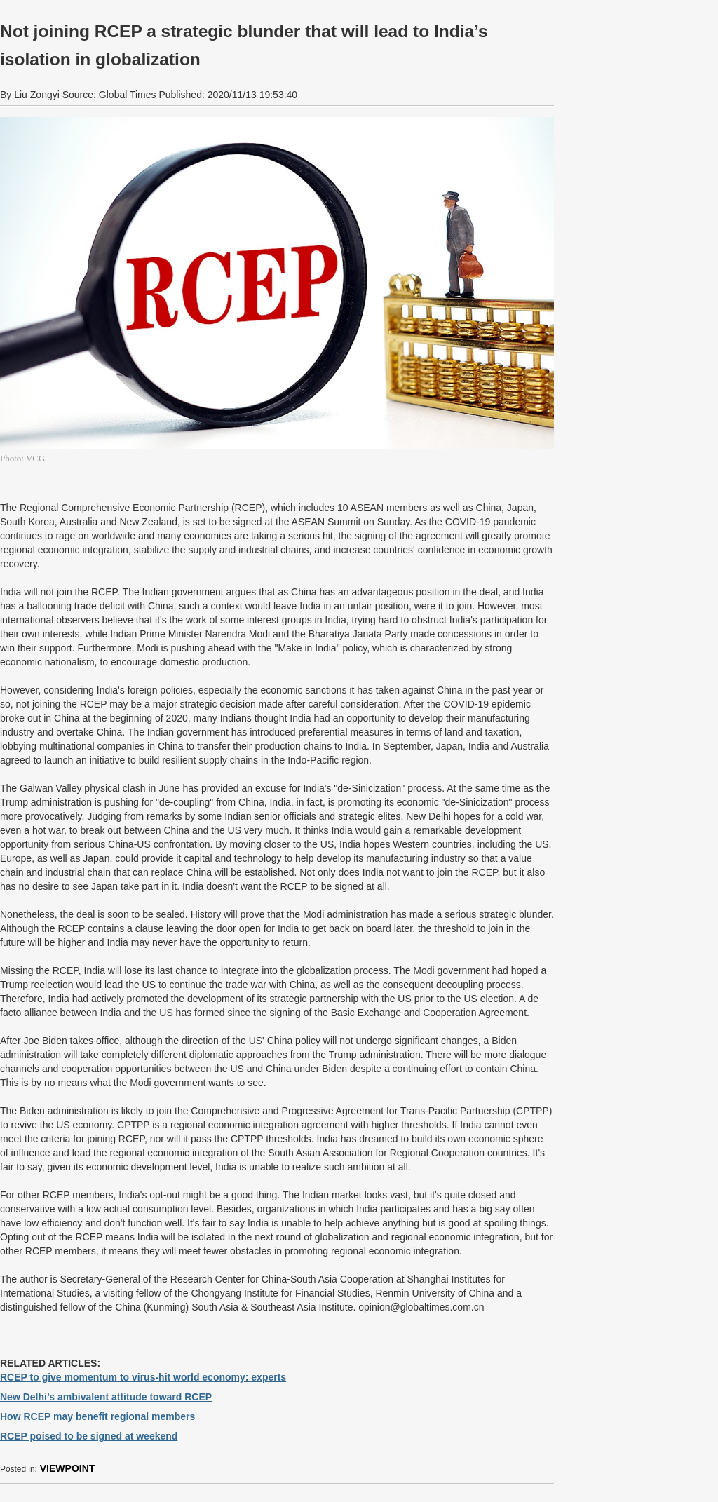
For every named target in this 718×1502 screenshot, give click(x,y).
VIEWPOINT (67, 1468)
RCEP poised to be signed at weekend (88, 1436)
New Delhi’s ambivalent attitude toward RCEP (106, 1396)
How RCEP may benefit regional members (97, 1416)
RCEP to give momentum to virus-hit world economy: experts (143, 1377)
